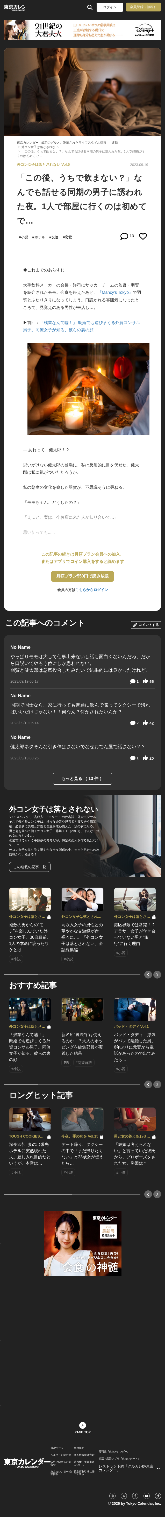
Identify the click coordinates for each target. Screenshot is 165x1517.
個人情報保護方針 (84, 1455)
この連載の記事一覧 (29, 867)
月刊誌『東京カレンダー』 (114, 1451)
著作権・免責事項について (84, 1463)
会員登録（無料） (143, 7)
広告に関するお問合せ (61, 1463)
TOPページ (57, 1448)
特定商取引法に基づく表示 (84, 1473)
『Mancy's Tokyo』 (115, 292)
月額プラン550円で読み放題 (82, 576)
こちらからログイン (91, 590)
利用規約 (79, 1448)
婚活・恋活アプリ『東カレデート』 (119, 1458)
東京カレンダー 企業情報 (61, 1473)
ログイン (110, 7)
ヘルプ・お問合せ (61, 1455)
